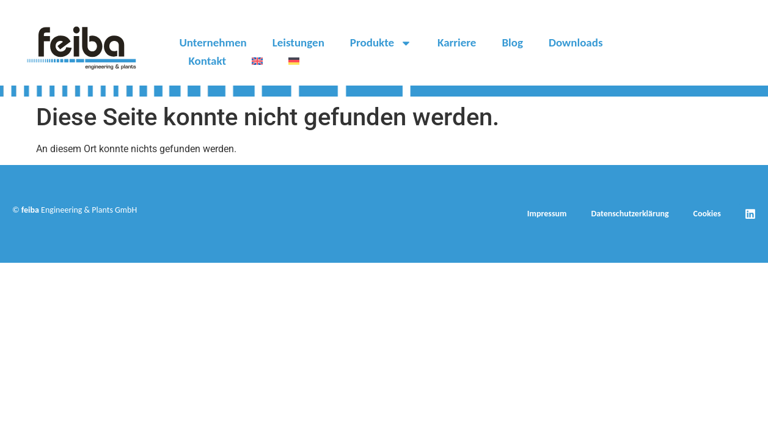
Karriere (456, 42)
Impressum (547, 213)
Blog (512, 42)
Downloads (576, 42)
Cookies (707, 213)
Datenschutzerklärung (629, 213)
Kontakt (207, 61)
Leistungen (298, 42)
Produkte (381, 43)
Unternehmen (212, 42)
